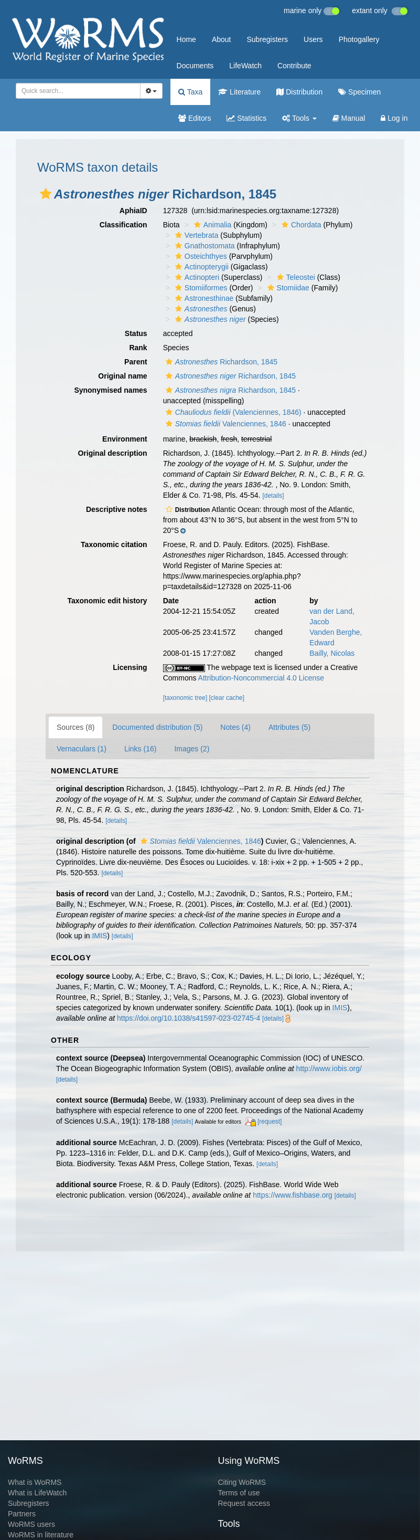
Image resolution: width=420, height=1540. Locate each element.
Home (186, 39)
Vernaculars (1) (81, 749)
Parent (135, 362)
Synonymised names (110, 390)
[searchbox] (75, 90)
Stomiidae (287, 288)
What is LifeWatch (37, 1493)
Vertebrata (196, 235)
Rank (138, 347)
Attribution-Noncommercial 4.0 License (261, 678)
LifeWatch (245, 65)
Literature (239, 92)
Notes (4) (235, 727)
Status (136, 333)
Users (313, 39)
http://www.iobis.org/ (329, 1068)
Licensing (130, 667)
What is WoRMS (34, 1482)
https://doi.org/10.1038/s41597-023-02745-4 (188, 1018)
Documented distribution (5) (157, 727)
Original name (122, 376)
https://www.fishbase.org (292, 1195)
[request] (269, 1121)
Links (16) (140, 749)
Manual (348, 118)
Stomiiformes (200, 288)
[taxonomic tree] (185, 697)
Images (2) (191, 749)
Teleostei (294, 277)
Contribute (294, 65)
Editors (194, 118)
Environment (124, 439)
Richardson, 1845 (220, 362)
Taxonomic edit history (107, 600)
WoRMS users (31, 1524)
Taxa (190, 92)
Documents (195, 65)
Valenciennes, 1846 (224, 424)
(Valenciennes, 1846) (232, 412)
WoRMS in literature (40, 1535)
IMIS (99, 935)
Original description (112, 453)
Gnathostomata (204, 246)
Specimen (359, 92)
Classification (123, 225)
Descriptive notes (116, 509)
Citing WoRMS (242, 1482)
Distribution (299, 92)
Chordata (300, 225)
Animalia (211, 225)
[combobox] (78, 91)
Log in (394, 118)
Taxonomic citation (114, 544)
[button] (45, 193)
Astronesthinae (203, 298)
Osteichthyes (200, 256)
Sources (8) (75, 727)
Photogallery (359, 39)
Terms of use (239, 1493)
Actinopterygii (201, 267)
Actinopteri (196, 277)
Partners (22, 1514)
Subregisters (267, 39)
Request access (244, 1503)
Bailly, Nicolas (331, 653)
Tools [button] (299, 118)
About (221, 39)
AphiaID (133, 210)
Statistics (246, 118)
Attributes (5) (289, 727)
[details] (273, 495)
